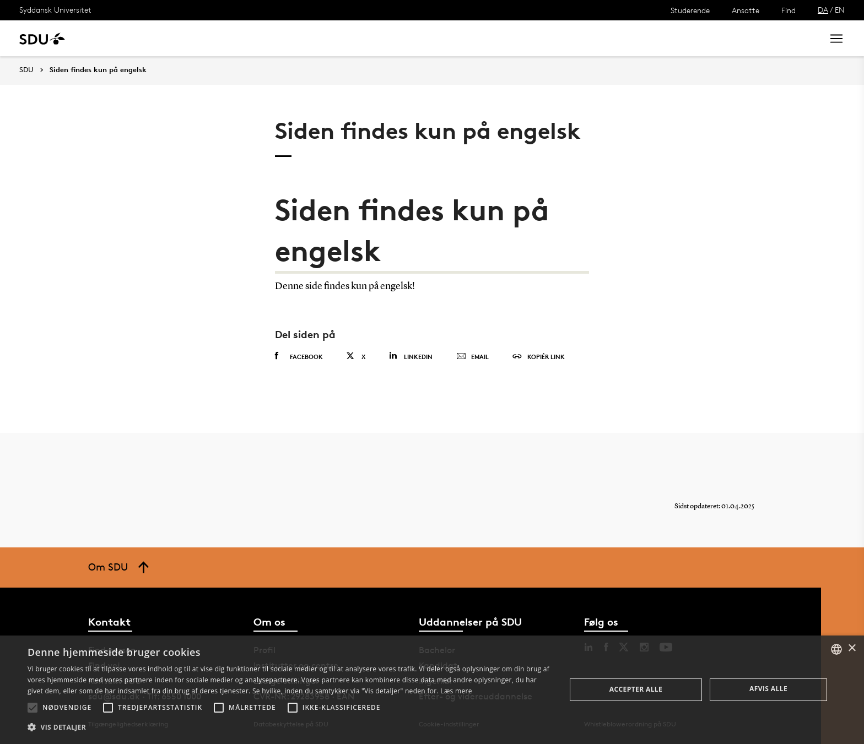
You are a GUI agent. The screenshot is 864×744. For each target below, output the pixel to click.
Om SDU (392, 38)
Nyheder (228, 38)
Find (788, 10)
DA (823, 9)
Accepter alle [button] (635, 689)
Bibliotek (343, 38)
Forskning (176, 38)
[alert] (432, 690)
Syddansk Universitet (55, 9)
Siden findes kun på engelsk (98, 70)
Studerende (690, 10)
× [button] (851, 648)
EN (840, 9)
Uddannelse (118, 38)
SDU (26, 69)
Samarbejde (285, 38)
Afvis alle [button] (768, 688)
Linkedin (411, 356)
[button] (32, 708)
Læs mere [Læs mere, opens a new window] (456, 691)
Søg (800, 38)
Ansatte (745, 10)
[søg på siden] (722, 38)
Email (472, 356)
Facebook (299, 356)
